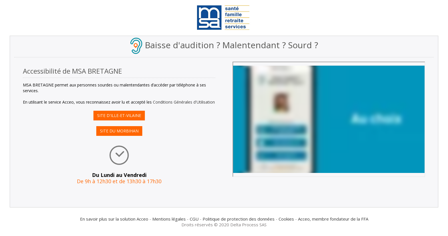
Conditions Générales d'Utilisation (184, 102)
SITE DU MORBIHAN (119, 131)
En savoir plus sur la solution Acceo (114, 219)
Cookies (286, 219)
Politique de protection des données (239, 219)
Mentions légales (169, 219)
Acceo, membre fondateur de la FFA (333, 219)
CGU (194, 219)
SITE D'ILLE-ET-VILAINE (119, 115)
